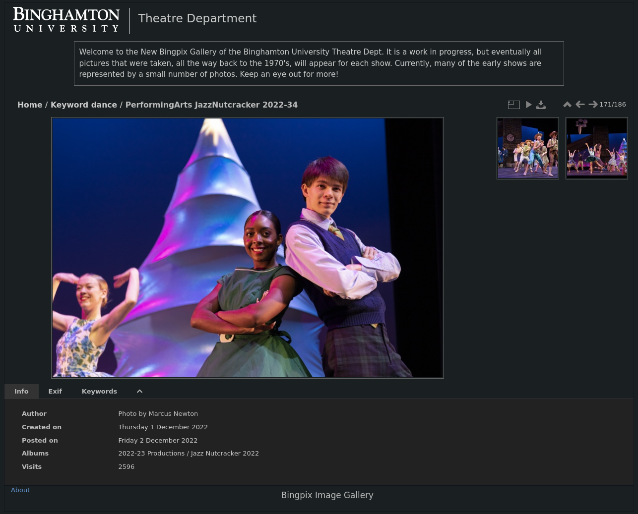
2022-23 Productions (151, 453)
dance (104, 105)
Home (29, 105)
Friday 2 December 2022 (157, 440)
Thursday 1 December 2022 (163, 427)
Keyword (69, 105)
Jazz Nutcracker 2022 (225, 453)
